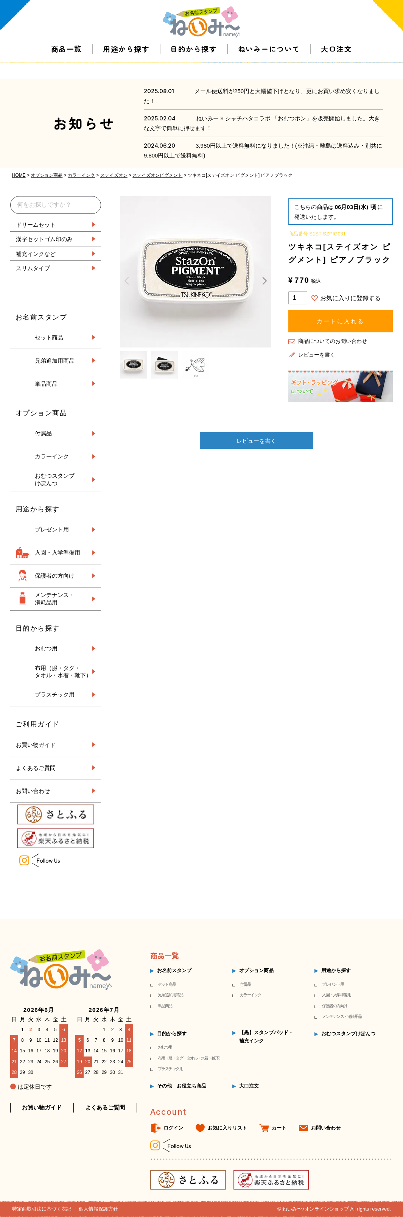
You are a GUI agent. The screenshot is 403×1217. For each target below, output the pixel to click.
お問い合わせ (33, 791)
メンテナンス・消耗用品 (342, 1016)
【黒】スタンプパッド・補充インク (266, 1037)
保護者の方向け (55, 575)
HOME (19, 175)
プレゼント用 (52, 529)
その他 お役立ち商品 (181, 1086)
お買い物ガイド (36, 744)
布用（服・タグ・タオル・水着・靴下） (190, 1058)
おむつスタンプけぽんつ (348, 1033)
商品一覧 (66, 64)
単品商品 (46, 383)
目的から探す (193, 64)
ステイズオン (114, 175)
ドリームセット (36, 224)
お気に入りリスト (227, 1128)
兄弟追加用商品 (55, 360)
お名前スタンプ (174, 970)
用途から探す (126, 64)
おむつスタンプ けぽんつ (55, 479)
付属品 (43, 433)
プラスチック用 (55, 694)
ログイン (173, 1128)
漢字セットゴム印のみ (44, 239)
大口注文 (336, 64)
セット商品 (49, 337)
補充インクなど (36, 253)
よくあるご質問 (36, 767)
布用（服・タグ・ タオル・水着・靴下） (63, 672)
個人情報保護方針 (98, 1209)
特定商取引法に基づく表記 (41, 1209)
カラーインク (81, 175)
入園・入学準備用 (57, 552)
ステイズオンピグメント (157, 175)
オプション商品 (46, 175)
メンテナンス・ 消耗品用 (55, 599)
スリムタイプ (33, 268)
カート (279, 1128)
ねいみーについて (269, 64)
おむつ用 (46, 648)
